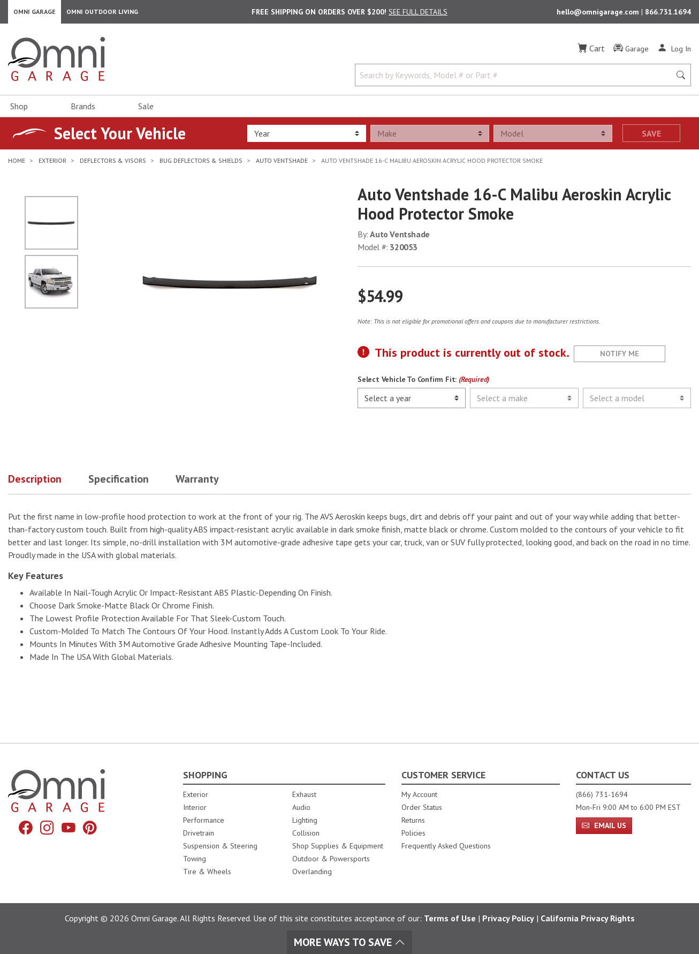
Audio (301, 807)
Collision (306, 833)
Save (651, 137)
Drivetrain (198, 833)
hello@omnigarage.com (599, 14)
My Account (419, 794)
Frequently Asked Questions (446, 846)
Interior (195, 807)
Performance (203, 820)
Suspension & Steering (220, 846)
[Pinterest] (93, 828)
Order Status (421, 807)
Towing (194, 858)
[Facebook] (22, 828)
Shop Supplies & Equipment (337, 846)
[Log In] (674, 52)
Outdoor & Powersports (331, 858)
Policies (413, 833)
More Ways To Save (349, 942)
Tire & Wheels (207, 871)
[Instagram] (46, 828)
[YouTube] (70, 828)
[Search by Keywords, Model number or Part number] (516, 79)
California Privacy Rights (588, 918)
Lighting (304, 820)
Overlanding (312, 871)
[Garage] (631, 53)
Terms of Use (450, 918)
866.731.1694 (668, 14)
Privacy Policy (508, 918)
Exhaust (304, 794)
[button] (48, 485)
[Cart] (591, 52)
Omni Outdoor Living (102, 14)
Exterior (195, 794)
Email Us (604, 825)
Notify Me (619, 358)
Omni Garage (34, 14)
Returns (413, 820)
